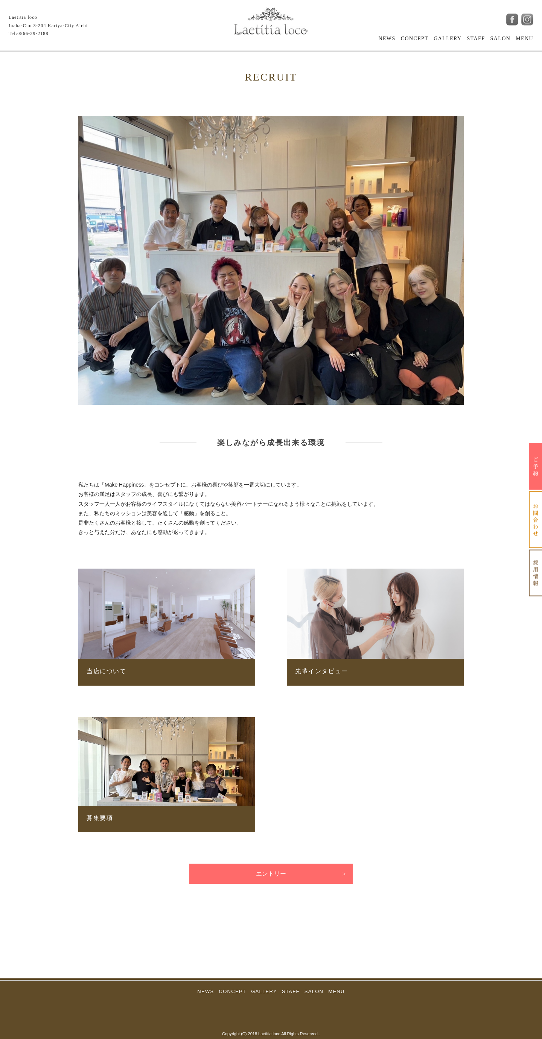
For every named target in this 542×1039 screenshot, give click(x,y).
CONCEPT (415, 38)
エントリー (271, 873)
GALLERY (447, 38)
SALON (500, 38)
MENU (524, 38)
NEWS (386, 38)
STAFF (476, 38)
